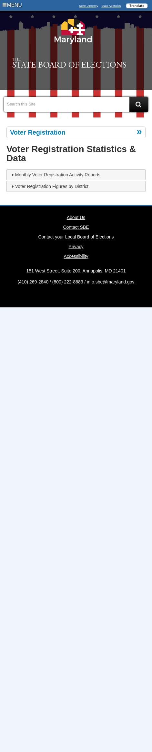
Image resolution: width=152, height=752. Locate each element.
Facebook (65, 78)
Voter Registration (38, 132)
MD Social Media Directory (86, 295)
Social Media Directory (86, 78)
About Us (76, 217)
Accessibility (76, 256)
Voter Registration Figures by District (51, 186)
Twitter (76, 78)
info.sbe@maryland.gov (110, 281)
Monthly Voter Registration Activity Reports (58, 174)
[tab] (76, 174)
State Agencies (111, 5)
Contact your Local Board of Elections (76, 236)
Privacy (76, 246)
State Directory (88, 5)
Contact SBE (76, 227)
